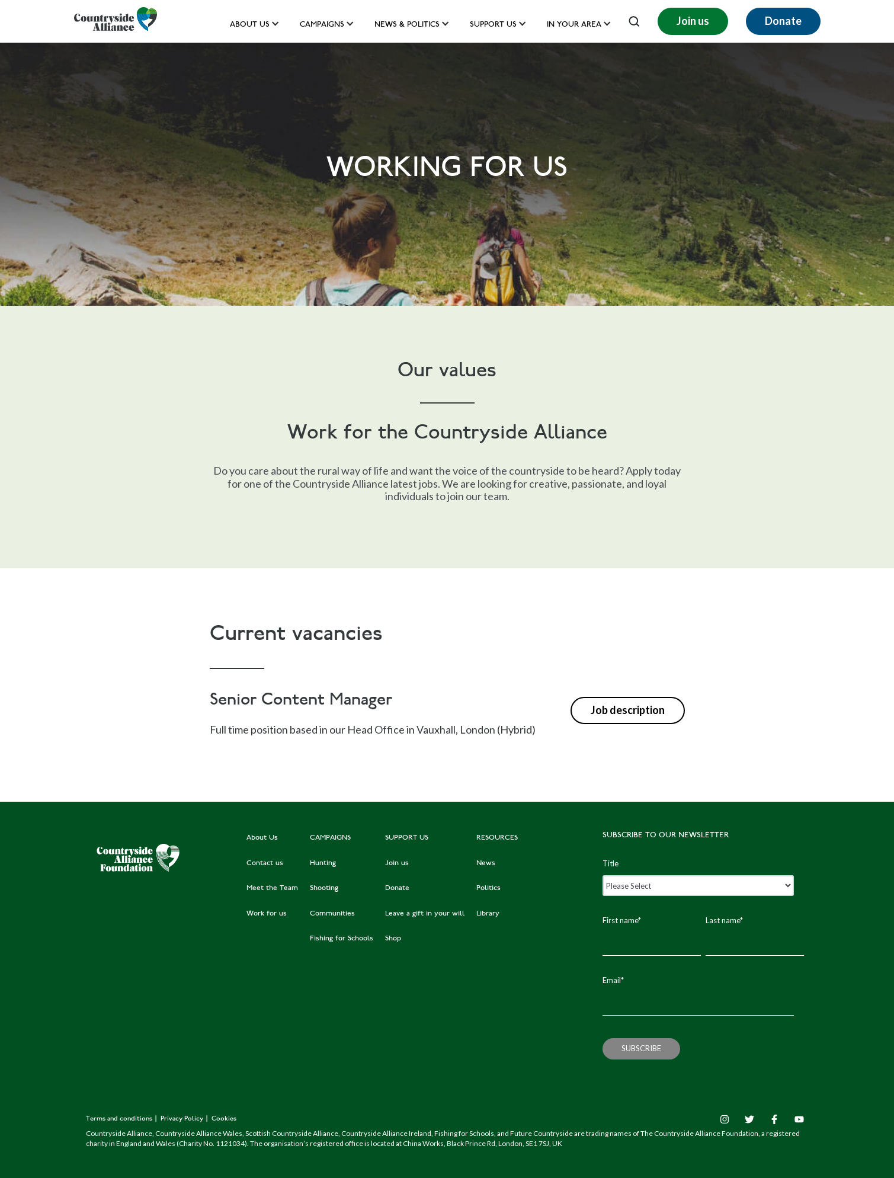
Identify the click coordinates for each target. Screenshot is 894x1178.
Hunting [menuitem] (323, 863)
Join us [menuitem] (397, 863)
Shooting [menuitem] (324, 888)
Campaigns (322, 25)
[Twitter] (749, 1119)
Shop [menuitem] (393, 938)
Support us (493, 25)
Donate (783, 20)
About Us (250, 25)
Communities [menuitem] (332, 913)
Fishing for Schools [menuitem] (341, 938)
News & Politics (407, 25)
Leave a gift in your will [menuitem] (424, 913)
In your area (574, 25)
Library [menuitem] (487, 913)
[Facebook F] (774, 1119)
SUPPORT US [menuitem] (406, 837)
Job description (628, 709)
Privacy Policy (183, 1119)
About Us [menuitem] (262, 837)
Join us (693, 20)
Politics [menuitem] (488, 888)
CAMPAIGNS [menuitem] (330, 837)
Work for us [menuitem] (266, 913)
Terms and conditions (120, 1119)
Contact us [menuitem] (264, 863)
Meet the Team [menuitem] (272, 888)
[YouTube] (799, 1119)
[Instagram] (724, 1119)
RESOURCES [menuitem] (497, 837)
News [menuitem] (485, 863)
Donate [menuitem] (397, 888)
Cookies (224, 1119)
